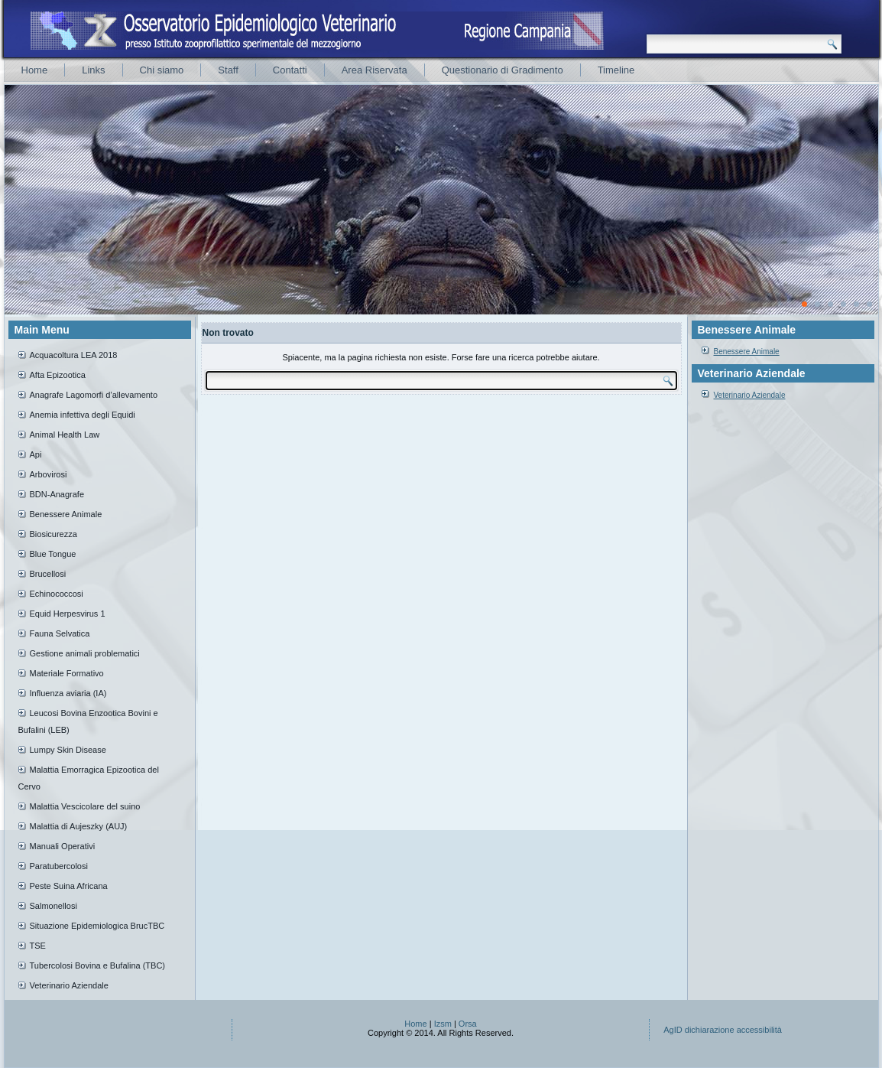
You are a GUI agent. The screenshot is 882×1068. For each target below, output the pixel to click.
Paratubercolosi (59, 866)
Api (36, 454)
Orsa (468, 1023)
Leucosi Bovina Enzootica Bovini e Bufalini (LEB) (88, 721)
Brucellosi (48, 573)
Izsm (443, 1023)
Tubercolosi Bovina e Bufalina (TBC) (98, 965)
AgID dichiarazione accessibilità (722, 1029)
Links (93, 70)
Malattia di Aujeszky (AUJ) (79, 826)
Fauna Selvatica (60, 633)
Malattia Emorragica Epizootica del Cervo (88, 778)
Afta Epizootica (58, 374)
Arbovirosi (48, 474)
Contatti (290, 70)
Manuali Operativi (63, 846)
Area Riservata (374, 70)
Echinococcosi (56, 593)
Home (34, 70)
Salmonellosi (53, 905)
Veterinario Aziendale (69, 985)
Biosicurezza (53, 534)
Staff (228, 70)
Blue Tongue (53, 553)
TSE (38, 945)
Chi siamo (162, 70)
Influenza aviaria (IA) (68, 693)
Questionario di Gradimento (502, 70)
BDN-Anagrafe (57, 494)
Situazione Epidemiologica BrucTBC (97, 925)
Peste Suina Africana (69, 886)
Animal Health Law (65, 434)
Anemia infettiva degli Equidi (82, 414)
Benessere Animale (66, 514)
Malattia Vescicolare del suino (85, 806)
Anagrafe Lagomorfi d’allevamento (94, 394)
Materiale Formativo (67, 673)
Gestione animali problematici (85, 653)
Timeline (616, 70)
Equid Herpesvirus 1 (67, 613)
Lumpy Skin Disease (68, 749)
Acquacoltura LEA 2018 (74, 355)
